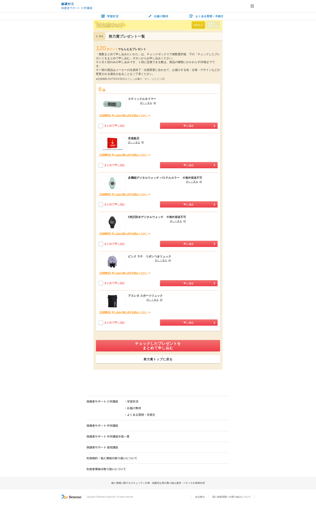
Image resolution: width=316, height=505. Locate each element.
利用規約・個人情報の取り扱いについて (111, 458)
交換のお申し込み (213, 25)
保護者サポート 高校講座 (102, 447)
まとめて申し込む (114, 125)
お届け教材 (158, 16)
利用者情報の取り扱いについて (106, 469)
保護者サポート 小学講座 (102, 401)
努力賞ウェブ (110, 25)
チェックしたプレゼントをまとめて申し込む (158, 346)
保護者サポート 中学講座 (102, 425)
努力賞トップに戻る (158, 359)
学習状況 (109, 16)
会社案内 (200, 496)
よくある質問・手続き (206, 16)
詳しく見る (148, 103)
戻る (100, 36)
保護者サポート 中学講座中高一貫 (107, 436)
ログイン (198, 25)
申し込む (199, 125)
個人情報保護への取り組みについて (231, 496)
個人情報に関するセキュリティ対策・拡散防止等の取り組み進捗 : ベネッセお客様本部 (158, 482)
